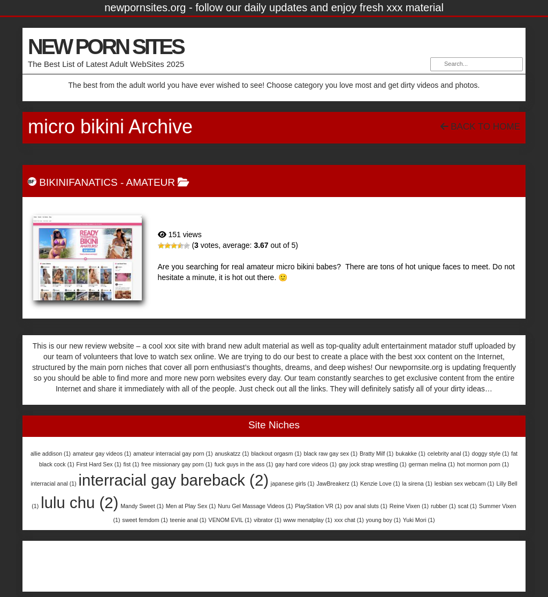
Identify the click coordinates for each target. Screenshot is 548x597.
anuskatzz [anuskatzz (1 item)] (232, 453)
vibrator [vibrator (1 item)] (267, 520)
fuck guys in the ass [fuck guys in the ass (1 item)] (244, 464)
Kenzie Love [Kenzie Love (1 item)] (380, 483)
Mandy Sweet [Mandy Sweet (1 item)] (142, 506)
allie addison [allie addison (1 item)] (51, 453)
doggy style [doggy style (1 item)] (490, 453)
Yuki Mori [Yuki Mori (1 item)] (419, 520)
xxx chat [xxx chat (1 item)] (349, 520)
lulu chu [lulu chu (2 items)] (79, 502)
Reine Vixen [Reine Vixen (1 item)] (409, 506)
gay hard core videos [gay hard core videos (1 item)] (306, 464)
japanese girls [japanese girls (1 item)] (293, 483)
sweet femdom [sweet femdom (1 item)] (145, 520)
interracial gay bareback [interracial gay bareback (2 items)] (174, 480)
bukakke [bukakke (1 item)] (410, 453)
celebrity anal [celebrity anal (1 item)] (449, 453)
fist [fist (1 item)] (132, 464)
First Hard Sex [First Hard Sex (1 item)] (99, 464)
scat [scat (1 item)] (467, 506)
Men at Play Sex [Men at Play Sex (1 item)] (191, 506)
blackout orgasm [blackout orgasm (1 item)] (276, 453)
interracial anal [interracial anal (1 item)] (53, 483)
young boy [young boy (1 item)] (383, 520)
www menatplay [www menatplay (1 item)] (308, 520)
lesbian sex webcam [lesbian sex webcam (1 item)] (464, 483)
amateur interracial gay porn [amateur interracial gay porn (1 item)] (173, 453)
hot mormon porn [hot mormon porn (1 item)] (483, 464)
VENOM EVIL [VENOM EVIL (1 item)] (230, 520)
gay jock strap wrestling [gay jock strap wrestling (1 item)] (373, 464)
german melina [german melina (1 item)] (432, 464)
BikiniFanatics (78, 182)
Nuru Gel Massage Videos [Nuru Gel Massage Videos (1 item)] (255, 506)
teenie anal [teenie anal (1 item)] (188, 520)
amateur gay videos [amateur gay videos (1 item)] (102, 453)
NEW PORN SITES (106, 46)
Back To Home (480, 127)
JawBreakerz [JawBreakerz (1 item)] (338, 483)
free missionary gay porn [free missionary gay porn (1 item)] (176, 464)
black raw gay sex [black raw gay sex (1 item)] (330, 453)
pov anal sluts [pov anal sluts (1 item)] (365, 506)
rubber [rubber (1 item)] (443, 506)
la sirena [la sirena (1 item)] (417, 483)
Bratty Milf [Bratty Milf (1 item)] (376, 453)
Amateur (150, 182)
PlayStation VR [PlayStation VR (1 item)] (318, 506)
